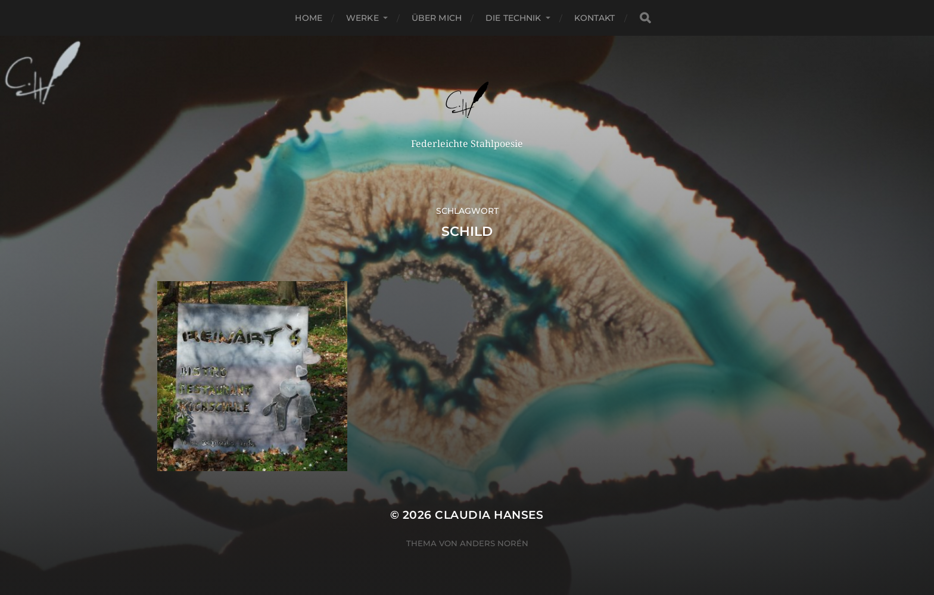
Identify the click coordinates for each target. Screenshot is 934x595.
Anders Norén (494, 543)
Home (308, 18)
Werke (362, 18)
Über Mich (437, 18)
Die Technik (513, 18)
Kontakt (594, 18)
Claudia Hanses (489, 515)
